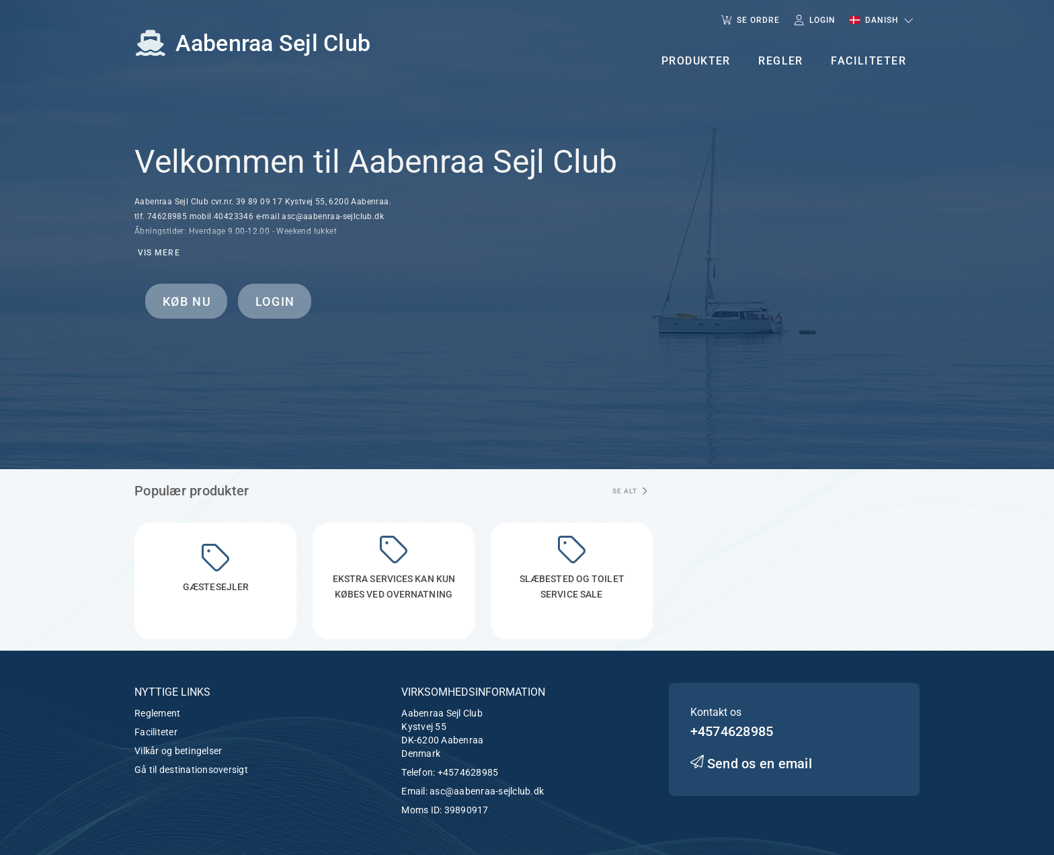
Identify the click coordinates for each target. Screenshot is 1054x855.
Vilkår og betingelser (178, 750)
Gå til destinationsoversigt (191, 769)
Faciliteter (155, 732)
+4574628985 (468, 772)
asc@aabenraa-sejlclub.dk (487, 791)
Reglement (157, 713)
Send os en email (751, 764)
